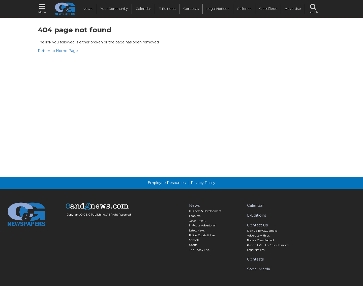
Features (194, 216)
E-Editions (167, 9)
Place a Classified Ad (260, 240)
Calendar (143, 9)
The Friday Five (199, 250)
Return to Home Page (58, 50)
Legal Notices (217, 9)
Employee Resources (167, 182)
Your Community (114, 9)
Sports (193, 245)
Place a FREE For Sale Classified (268, 245)
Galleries (244, 9)
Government (197, 220)
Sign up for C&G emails (262, 230)
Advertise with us (258, 235)
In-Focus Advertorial (202, 225)
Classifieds (268, 9)
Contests (191, 9)
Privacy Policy (203, 182)
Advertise (293, 9)
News (87, 9)
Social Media (258, 269)
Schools (194, 240)
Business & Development (205, 211)
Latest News (197, 230)
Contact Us (257, 225)
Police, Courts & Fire (202, 235)
